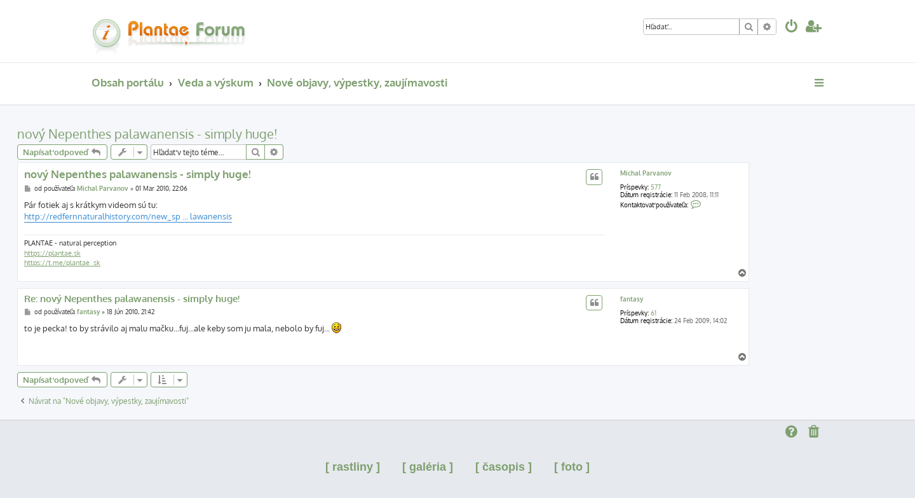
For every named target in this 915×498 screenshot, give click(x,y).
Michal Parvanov (646, 173)
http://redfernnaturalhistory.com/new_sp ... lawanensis (128, 216)
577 (656, 187)
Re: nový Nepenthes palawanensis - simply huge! (132, 299)
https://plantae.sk (52, 253)
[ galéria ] (427, 466)
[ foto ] (572, 466)
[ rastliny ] (352, 466)
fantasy (631, 299)
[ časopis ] (503, 466)
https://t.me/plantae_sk (62, 262)
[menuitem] (792, 27)
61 (653, 313)
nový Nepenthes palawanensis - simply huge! (147, 133)
